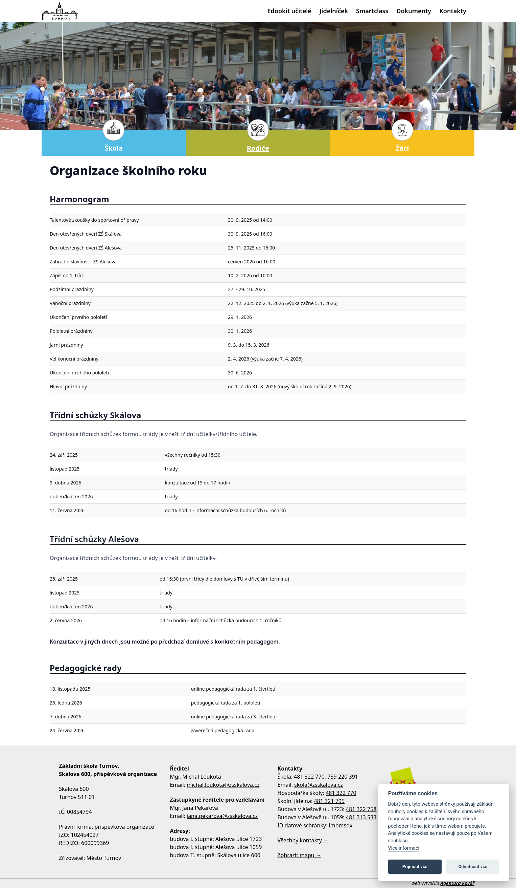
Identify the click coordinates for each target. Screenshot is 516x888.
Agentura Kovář (457, 883)
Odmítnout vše (472, 866)
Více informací (404, 848)
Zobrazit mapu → (299, 855)
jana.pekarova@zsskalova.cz (222, 816)
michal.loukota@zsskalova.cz (223, 784)
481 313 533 (361, 817)
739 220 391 (342, 776)
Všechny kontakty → (303, 840)
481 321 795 (329, 801)
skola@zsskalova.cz (318, 784)
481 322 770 (309, 776)
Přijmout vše (414, 866)
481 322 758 (361, 809)
